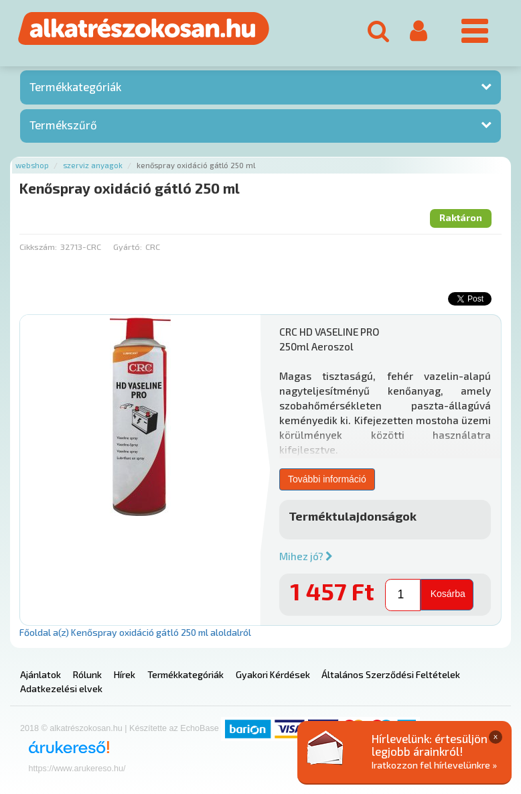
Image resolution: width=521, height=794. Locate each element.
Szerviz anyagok (93, 165)
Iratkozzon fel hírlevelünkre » (434, 765)
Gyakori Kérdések (273, 674)
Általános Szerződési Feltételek (390, 674)
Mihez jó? (306, 556)
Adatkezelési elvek (61, 688)
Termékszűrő (63, 124)
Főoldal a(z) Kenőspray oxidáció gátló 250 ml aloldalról (135, 632)
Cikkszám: (38, 246)
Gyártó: (127, 246)
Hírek (124, 674)
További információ (327, 479)
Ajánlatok (40, 674)
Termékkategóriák (75, 86)
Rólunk (87, 674)
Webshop (32, 165)
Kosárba (448, 593)
